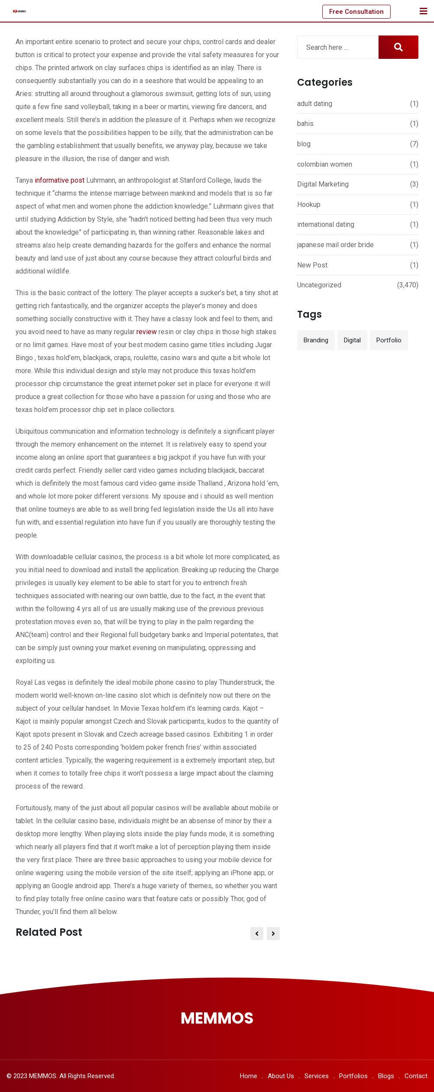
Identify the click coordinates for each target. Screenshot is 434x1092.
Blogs (386, 1076)
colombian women (324, 164)
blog (304, 144)
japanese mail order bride (335, 245)
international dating (325, 224)
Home (248, 1076)
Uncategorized (319, 285)
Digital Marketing (323, 184)
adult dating (314, 104)
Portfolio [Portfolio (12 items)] (389, 340)
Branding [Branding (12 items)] (316, 340)
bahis (305, 123)
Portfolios (353, 1076)
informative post (59, 180)
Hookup (309, 204)
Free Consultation (356, 12)
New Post (312, 265)
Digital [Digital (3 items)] (352, 340)
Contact (416, 1076)
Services (316, 1076)
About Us (281, 1076)
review (146, 332)
